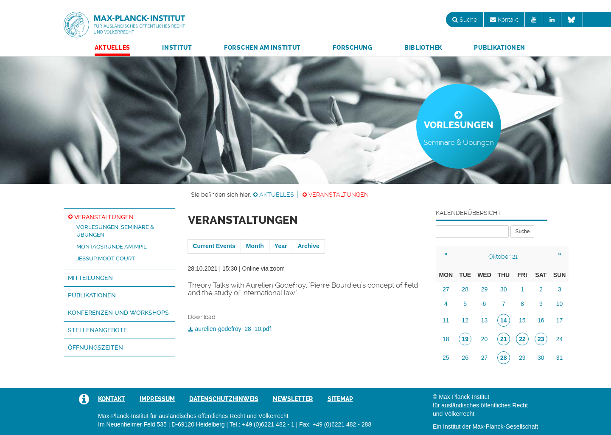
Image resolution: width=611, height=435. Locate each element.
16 (541, 320)
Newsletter (293, 398)
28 (465, 289)
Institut (177, 47)
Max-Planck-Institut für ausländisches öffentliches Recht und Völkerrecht (124, 24)
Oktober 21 (503, 256)
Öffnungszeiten (95, 347)
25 (446, 357)
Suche (464, 19)
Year (281, 246)
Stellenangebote (97, 330)
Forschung (352, 47)
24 (559, 339)
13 (484, 320)
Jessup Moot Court (105, 258)
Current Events (214, 246)
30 (503, 289)
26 (465, 357)
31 (559, 357)
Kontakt (504, 19)
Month (255, 246)
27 (446, 289)
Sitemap (340, 398)
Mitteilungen (90, 277)
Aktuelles (112, 47)
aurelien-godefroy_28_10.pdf (233, 328)
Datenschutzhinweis (223, 398)
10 (559, 303)
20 (484, 339)
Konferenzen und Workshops (118, 312)
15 (522, 320)
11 (446, 320)
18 (446, 339)
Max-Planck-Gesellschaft (505, 426)
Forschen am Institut (262, 47)
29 (484, 289)
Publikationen (499, 47)
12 (465, 320)
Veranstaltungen (338, 194)
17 (559, 320)
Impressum (157, 398)
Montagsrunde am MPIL (111, 246)
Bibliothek (423, 47)
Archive (308, 246)
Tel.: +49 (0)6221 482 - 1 (262, 424)
